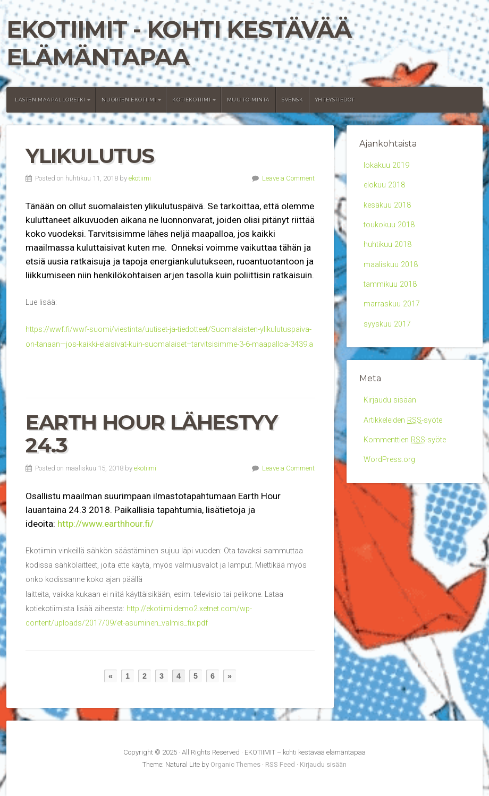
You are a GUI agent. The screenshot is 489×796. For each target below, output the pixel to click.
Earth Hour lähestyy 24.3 (151, 433)
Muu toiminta (248, 99)
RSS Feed (280, 764)
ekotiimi (140, 178)
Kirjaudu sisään (390, 400)
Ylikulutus (90, 155)
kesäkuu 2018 (387, 205)
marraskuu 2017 (392, 304)
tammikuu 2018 (390, 284)
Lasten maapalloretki (50, 99)
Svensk (292, 99)
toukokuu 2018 (389, 224)
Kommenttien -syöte (405, 439)
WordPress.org (389, 459)
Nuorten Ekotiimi (129, 99)
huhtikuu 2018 (387, 244)
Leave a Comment (288, 178)
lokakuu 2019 (386, 165)
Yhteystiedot (335, 99)
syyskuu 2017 (387, 324)
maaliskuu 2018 (391, 264)
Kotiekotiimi (191, 99)
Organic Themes (235, 764)
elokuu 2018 (384, 185)
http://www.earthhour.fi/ (105, 523)
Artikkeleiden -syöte (403, 420)
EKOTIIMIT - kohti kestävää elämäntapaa (178, 43)
